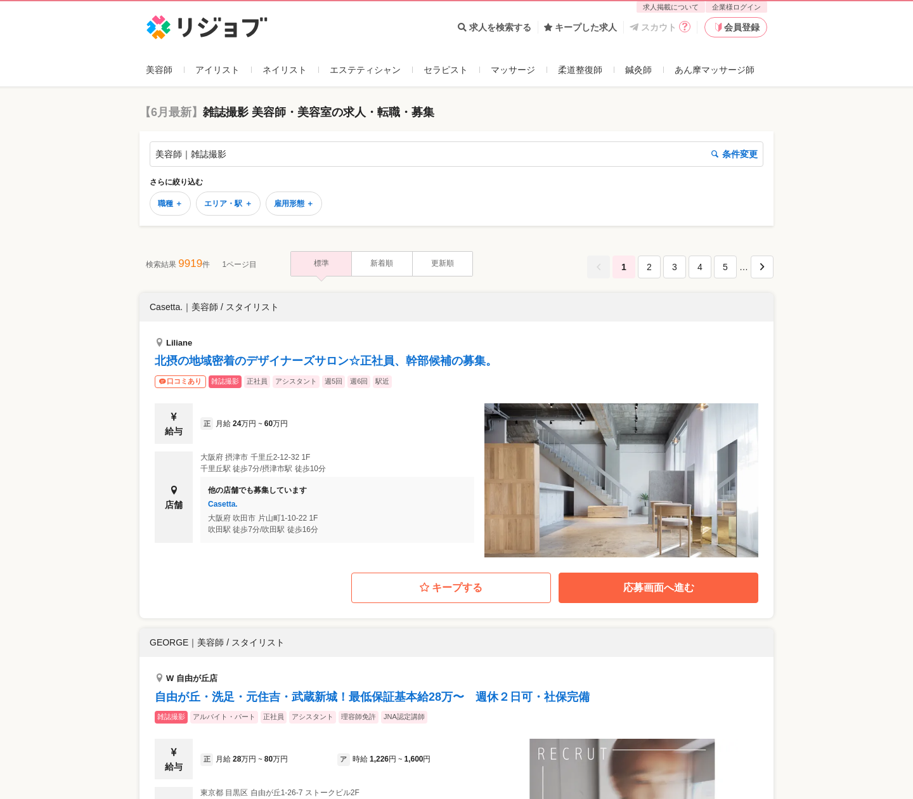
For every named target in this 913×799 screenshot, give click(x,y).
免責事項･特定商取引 (498, 728)
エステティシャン (365, 70)
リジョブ (160, 646)
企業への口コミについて (194, 741)
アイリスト (217, 70)
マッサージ (513, 70)
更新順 (442, 263)
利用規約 (474, 701)
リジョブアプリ (177, 728)
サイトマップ (483, 755)
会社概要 (474, 741)
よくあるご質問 (177, 701)
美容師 (159, 70)
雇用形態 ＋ (294, 203)
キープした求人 (580, 27)
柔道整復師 (580, 70)
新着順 (381, 263)
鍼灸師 (638, 70)
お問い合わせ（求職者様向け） (208, 715)
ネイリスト (284, 70)
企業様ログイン (736, 7)
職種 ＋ (170, 203)
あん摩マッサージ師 (714, 70)
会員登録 (736, 27)
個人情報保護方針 (492, 715)
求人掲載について (671, 7)
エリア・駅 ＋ (228, 203)
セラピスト (446, 70)
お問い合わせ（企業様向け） (359, 728)
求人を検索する (494, 27)
